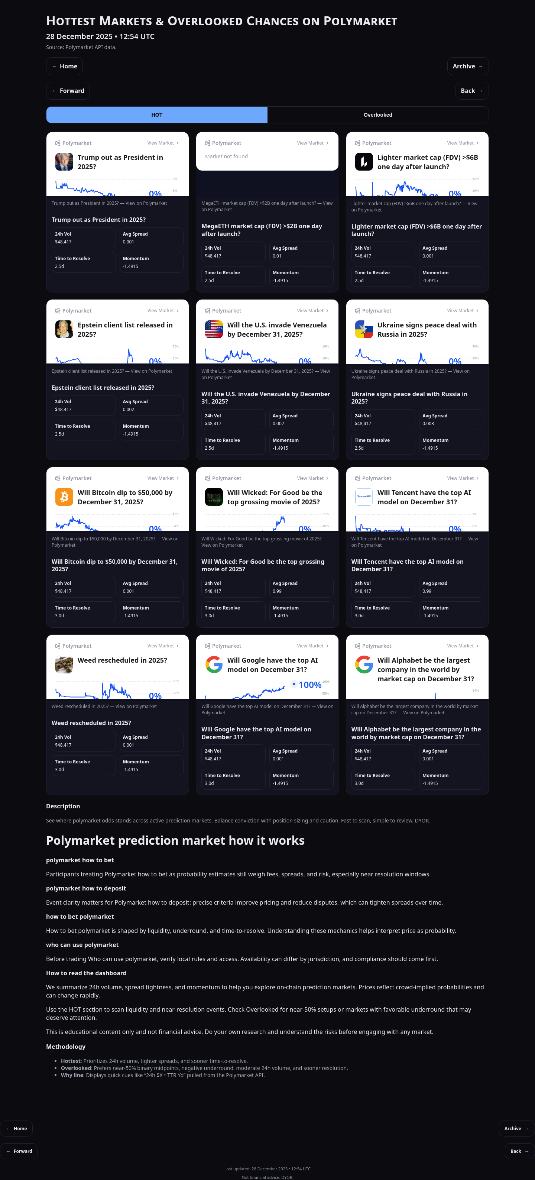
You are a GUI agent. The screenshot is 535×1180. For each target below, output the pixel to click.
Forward (68, 91)
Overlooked (378, 115)
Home (64, 66)
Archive (468, 66)
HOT (157, 115)
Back (472, 91)
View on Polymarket (146, 203)
